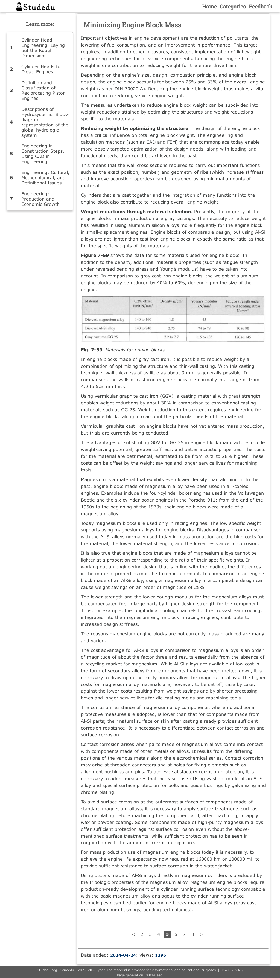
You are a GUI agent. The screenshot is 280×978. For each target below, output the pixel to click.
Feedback (260, 6)
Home (209, 6)
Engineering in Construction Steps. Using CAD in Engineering (42, 153)
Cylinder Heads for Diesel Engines (41, 69)
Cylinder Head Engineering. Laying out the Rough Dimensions (43, 47)
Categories (233, 6)
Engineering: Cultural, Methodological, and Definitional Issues (45, 177)
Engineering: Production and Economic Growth (40, 199)
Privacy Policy (232, 970)
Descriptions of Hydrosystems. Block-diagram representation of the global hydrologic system (45, 122)
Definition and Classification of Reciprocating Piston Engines (43, 90)
